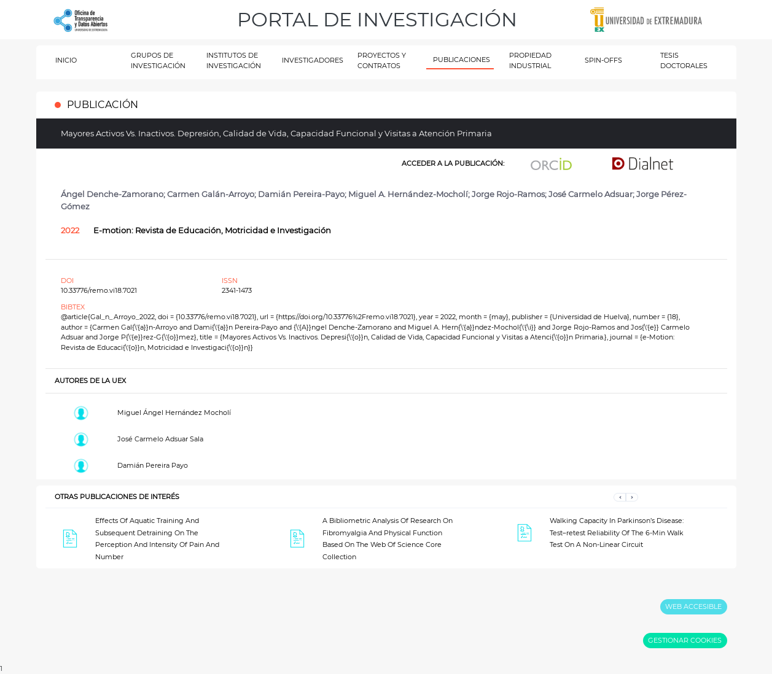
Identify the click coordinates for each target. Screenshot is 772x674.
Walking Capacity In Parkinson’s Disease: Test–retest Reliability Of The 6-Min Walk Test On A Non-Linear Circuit (617, 532)
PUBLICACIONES (461, 59)
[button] (620, 497)
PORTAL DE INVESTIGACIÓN (377, 19)
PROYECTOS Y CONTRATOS (381, 60)
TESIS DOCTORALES (684, 60)
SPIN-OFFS (603, 60)
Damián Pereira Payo (152, 465)
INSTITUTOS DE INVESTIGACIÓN (233, 60)
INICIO (66, 60)
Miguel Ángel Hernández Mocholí (174, 412)
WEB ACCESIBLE (693, 606)
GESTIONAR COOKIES (685, 640)
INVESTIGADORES (312, 60)
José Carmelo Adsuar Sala (160, 439)
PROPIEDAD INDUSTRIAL (530, 60)
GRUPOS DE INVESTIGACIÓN (158, 60)
